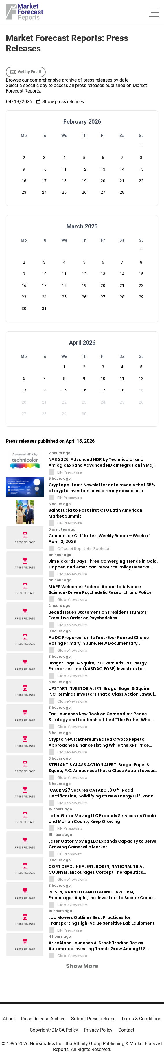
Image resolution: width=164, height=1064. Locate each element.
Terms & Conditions (141, 1018)
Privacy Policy (98, 1030)
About (9, 1018)
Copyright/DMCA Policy (54, 1030)
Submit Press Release (93, 1018)
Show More (82, 966)
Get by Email (25, 72)
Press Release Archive (43, 1018)
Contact (126, 1030)
